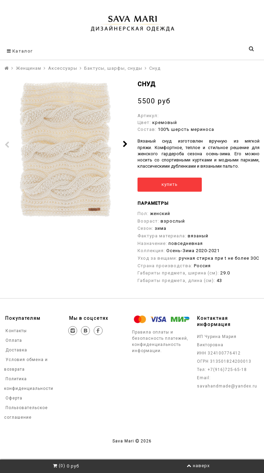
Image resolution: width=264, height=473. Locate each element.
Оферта (13, 398)
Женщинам (28, 68)
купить (170, 184)
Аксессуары (62, 68)
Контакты (15, 330)
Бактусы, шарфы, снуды (113, 68)
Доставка (15, 350)
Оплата (13, 340)
